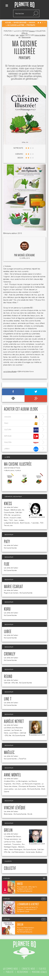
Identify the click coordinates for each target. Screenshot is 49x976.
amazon (21, 417)
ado (17, 35)
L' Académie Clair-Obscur (12, 836)
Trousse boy (16, 844)
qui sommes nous (10, 968)
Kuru (7, 609)
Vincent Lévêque (14, 808)
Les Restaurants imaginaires (31, 784)
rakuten (21, 442)
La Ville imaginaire (21, 781)
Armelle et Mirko (9, 781)
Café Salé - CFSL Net (11, 683)
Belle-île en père (16, 510)
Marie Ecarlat (13, 587)
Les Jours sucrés (20, 789)
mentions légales (39, 972)
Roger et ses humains (11, 593)
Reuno (8, 677)
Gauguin (6, 510)
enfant (13, 35)
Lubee (7, 632)
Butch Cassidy (25, 523)
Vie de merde (30, 852)
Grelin (8, 830)
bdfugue (21, 436)
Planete (24, 5)
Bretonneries (8, 814)
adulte (22, 35)
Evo (23, 844)
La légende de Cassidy (11, 523)
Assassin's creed (15, 518)
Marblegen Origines (10, 847)
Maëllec (9, 753)
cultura (21, 429)
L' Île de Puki (22, 759)
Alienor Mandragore (15, 849)
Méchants (21, 847)
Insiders (21, 520)
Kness (8, 504)
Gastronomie (26, 37)
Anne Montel (12, 775)
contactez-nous (28, 968)
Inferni (6, 849)
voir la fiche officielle (9, 371)
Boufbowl (39, 852)
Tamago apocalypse (11, 839)
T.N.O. (11, 520)
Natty (6, 520)
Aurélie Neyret (14, 721)
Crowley (9, 654)
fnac (21, 423)
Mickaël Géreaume (26, 255)
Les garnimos (16, 515)
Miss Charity (17, 784)
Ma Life (29, 814)
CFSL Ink (25, 33)
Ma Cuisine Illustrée (18, 464)
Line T (7, 699)
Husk (16, 520)
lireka (21, 449)
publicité (9, 972)
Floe (6, 564)
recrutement (22, 972)
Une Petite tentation (18, 852)
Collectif (10, 868)
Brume (6, 518)
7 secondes (35, 523)
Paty (7, 542)
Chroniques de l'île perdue (27, 786)
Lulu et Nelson (14, 733)
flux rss (42, 968)
